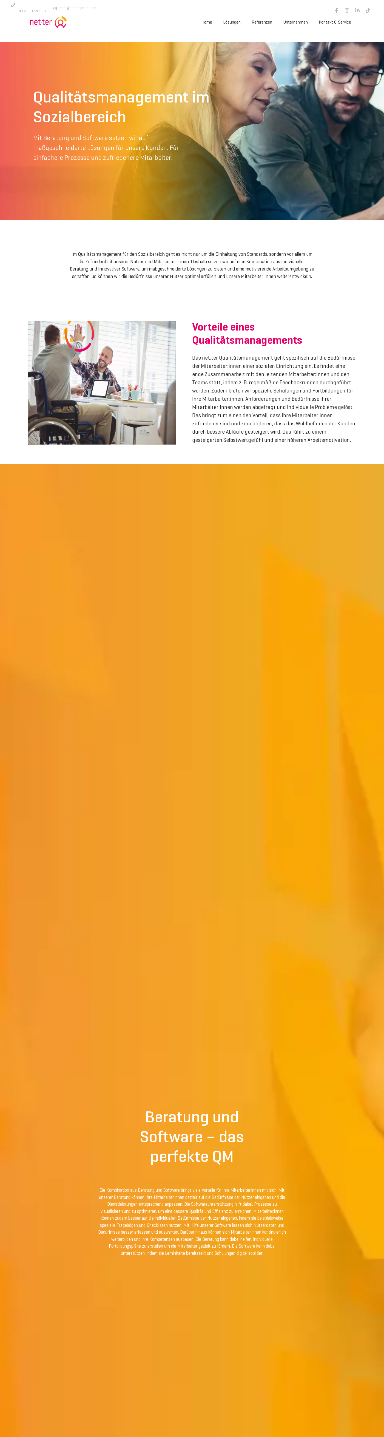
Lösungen (232, 22)
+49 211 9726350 (31, 11)
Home (206, 22)
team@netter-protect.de (77, 8)
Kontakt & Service (335, 22)
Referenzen (262, 22)
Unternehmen (295, 22)
